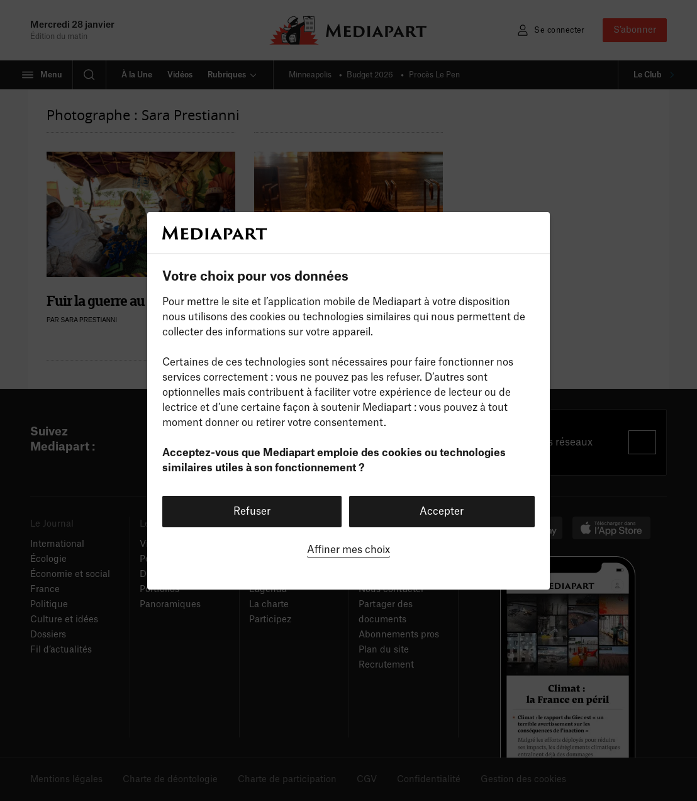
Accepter (442, 512)
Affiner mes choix (348, 550)
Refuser (251, 512)
